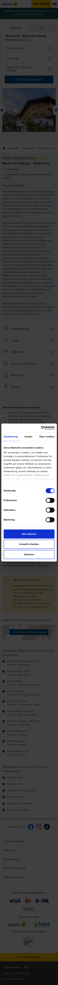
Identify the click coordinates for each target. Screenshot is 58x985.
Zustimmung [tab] (11, 436)
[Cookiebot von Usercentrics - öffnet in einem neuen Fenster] (41, 428)
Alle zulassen (29, 534)
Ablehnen (29, 554)
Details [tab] (28, 436)
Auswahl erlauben (29, 544)
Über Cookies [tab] (46, 436)
